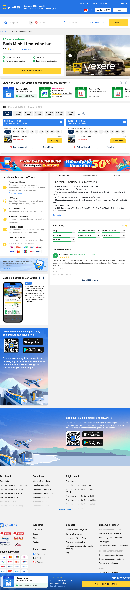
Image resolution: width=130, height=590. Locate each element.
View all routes (65, 510)
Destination (44, 22)
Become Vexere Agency (108, 563)
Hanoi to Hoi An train (41, 506)
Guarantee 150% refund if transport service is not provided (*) (39, 7)
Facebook (40, 554)
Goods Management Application (111, 559)
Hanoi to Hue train (40, 502)
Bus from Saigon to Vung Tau (11, 489)
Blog (35, 538)
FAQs (68, 553)
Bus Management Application (110, 538)
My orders (84, 3)
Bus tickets (6, 476)
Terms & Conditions (74, 534)
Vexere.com (4, 32)
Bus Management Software (110, 533)
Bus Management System (110, 529)
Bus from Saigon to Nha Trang (12, 493)
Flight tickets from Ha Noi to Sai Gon (80, 485)
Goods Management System (111, 551)
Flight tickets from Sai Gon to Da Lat (80, 504)
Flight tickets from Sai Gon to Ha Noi (80, 496)
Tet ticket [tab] (117, 175)
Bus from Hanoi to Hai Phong (11, 506)
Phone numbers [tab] (90, 175)
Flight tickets (73, 476)
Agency (102, 568)
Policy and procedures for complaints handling (80, 547)
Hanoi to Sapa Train (41, 485)
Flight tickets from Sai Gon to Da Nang (81, 500)
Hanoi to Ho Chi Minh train (43, 493)
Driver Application (106, 542)
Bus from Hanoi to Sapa (9, 502)
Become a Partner (119, 3)
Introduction (37, 530)
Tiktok (39, 558)
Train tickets (39, 476)
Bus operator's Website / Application (113, 546)
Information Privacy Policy (76, 538)
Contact (36, 542)
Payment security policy (75, 542)
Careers (36, 534)
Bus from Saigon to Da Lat (10, 497)
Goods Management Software (111, 555)
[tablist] (90, 175)
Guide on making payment (76, 530)
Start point (13, 22)
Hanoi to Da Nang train (42, 489)
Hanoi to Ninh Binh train (42, 497)
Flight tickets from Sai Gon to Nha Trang (79, 490)
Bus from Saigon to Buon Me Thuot (14, 485)
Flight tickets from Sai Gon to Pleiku (80, 508)
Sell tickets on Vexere (99, 3)
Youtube (40, 562)
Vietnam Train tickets (41, 481)
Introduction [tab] (63, 175)
